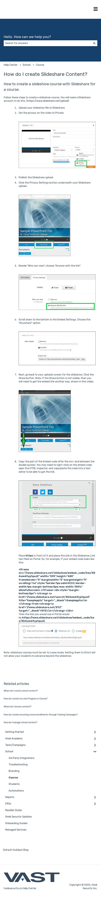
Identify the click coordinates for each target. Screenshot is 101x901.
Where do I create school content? (21, 691)
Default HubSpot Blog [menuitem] (16, 849)
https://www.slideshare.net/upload (47, 100)
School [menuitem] (9, 751)
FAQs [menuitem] (8, 803)
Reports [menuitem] (9, 797)
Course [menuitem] (13, 777)
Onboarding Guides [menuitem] (16, 823)
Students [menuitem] (14, 784)
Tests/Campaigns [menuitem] (15, 745)
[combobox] (47, 43)
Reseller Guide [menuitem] (13, 810)
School (27, 64)
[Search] (94, 43)
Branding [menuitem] (14, 770)
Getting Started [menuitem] (14, 731)
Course (40, 64)
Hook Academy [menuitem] (14, 738)
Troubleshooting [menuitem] (18, 764)
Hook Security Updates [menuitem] (18, 816)
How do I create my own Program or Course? (26, 698)
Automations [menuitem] (16, 790)
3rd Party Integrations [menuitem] (21, 758)
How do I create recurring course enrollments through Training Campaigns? (41, 714)
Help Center (10, 64)
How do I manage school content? (20, 722)
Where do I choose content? (17, 706)
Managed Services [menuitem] (15, 829)
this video (87, 381)
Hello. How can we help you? (27, 37)
